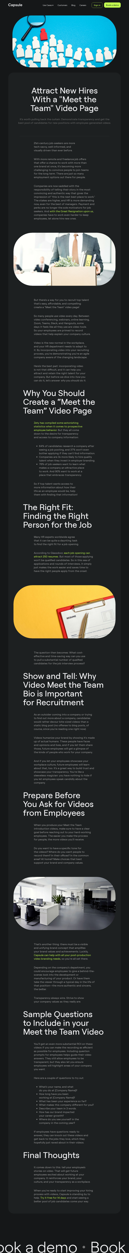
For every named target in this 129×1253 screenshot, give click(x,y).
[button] (48, 5)
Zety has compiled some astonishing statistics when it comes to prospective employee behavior (58, 426)
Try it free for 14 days (53, 1197)
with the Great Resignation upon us (71, 211)
